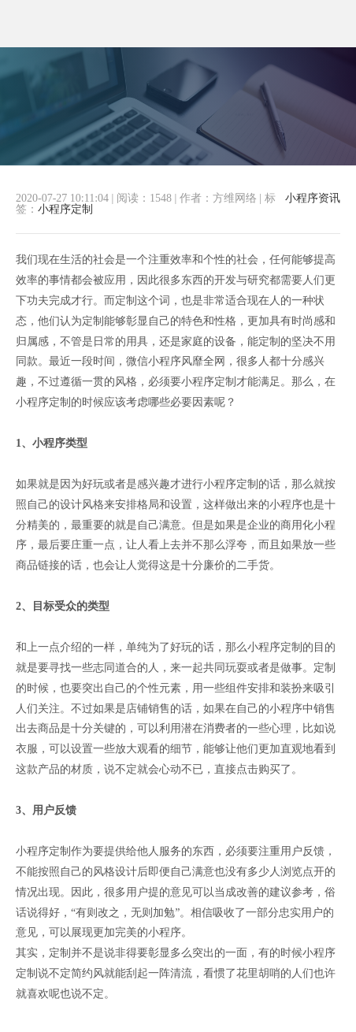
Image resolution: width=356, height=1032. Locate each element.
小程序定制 (65, 209)
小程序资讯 (312, 198)
